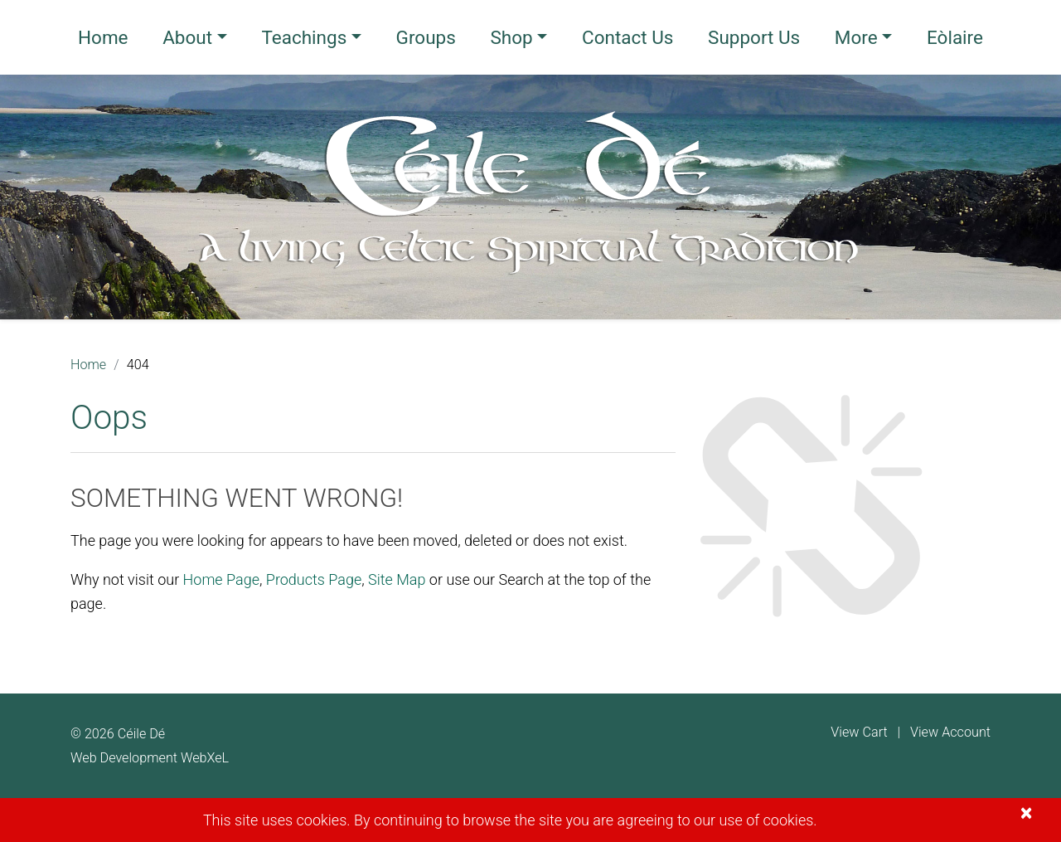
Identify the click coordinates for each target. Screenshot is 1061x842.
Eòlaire (955, 37)
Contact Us (627, 37)
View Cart (859, 732)
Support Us (754, 37)
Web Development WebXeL (149, 758)
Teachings (303, 37)
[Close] (1026, 813)
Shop (511, 37)
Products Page (313, 579)
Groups (426, 37)
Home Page (221, 579)
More (856, 37)
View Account (950, 732)
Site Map (396, 579)
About (187, 37)
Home (103, 37)
